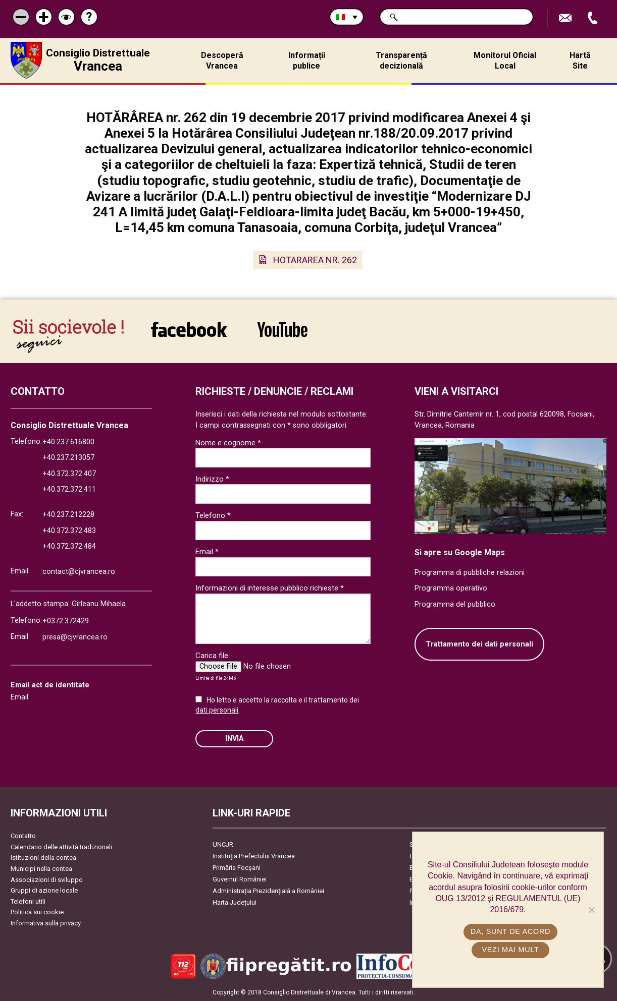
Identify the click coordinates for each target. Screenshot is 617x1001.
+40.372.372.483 (69, 530)
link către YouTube (282, 329)
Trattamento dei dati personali (479, 644)
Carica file (211, 655)
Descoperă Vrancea (222, 60)
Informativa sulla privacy (46, 923)
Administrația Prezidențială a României (268, 891)
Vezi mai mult (510, 950)
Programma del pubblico (455, 604)
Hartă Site (580, 60)
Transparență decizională (401, 60)
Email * (207, 551)
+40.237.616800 (68, 442)
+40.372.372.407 (69, 473)
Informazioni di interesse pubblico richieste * (269, 588)
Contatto (23, 836)
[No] (591, 910)
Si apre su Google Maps (460, 552)
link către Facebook (189, 329)
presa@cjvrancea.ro (75, 637)
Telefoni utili (28, 901)
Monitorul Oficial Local (505, 60)
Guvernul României (240, 879)
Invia (234, 738)
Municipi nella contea (41, 868)
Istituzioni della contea (43, 857)
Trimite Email (566, 18)
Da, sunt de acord (510, 931)
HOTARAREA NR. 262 (315, 260)
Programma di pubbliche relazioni (470, 572)
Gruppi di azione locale (44, 890)
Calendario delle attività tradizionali (61, 847)
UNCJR (223, 844)
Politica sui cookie (37, 912)
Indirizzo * (212, 479)
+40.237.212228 (68, 514)
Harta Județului (234, 902)
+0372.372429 (65, 621)
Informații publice (306, 60)
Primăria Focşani (237, 867)
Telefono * (213, 515)
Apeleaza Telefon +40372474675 (593, 18)
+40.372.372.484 (69, 546)
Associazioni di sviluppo (47, 880)
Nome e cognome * (228, 442)
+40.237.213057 (68, 457)
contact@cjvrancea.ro (78, 571)
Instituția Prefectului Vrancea (254, 856)
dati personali (216, 710)
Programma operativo (451, 588)
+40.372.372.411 (69, 489)
